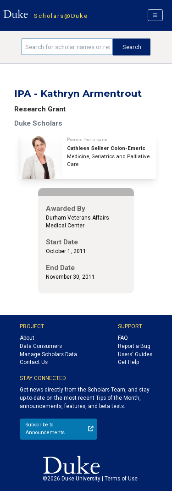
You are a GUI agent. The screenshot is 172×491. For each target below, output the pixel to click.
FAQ (123, 338)
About (27, 338)
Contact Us (34, 362)
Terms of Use (121, 478)
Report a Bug (134, 346)
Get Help (128, 362)
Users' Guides (135, 354)
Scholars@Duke (61, 15)
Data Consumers (41, 346)
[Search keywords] (67, 47)
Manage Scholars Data (48, 354)
